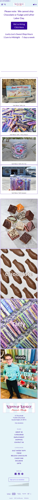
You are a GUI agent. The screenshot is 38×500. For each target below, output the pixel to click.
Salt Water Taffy (19, 450)
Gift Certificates (18, 498)
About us (19, 432)
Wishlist (26, 498)
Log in (11, 498)
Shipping (19, 440)
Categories (19, 434)
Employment (19, 437)
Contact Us (19, 442)
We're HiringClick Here (19, 25)
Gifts (19, 463)
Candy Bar (19, 458)
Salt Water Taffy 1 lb (19, 105)
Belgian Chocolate (19, 455)
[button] (19, 26)
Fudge (19, 453)
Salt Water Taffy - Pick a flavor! (19, 134)
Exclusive (19, 461)
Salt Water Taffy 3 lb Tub (19, 164)
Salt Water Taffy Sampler (19, 193)
